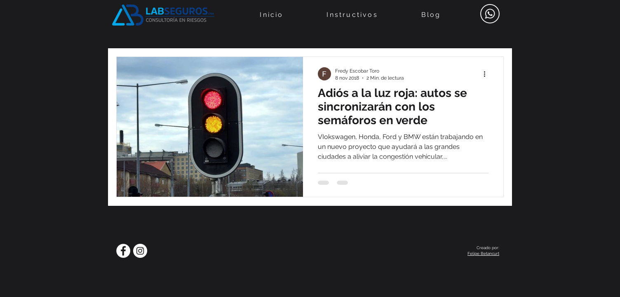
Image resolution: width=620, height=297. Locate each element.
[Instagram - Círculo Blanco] (140, 251)
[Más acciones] (487, 74)
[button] (352, 14)
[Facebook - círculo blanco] (123, 251)
